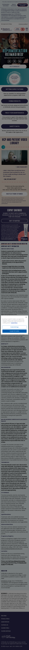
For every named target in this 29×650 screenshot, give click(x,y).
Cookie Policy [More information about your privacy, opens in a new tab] (14, 323)
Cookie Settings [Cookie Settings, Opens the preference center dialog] (14, 327)
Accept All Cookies (14, 331)
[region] (14, 325)
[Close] (26, 317)
